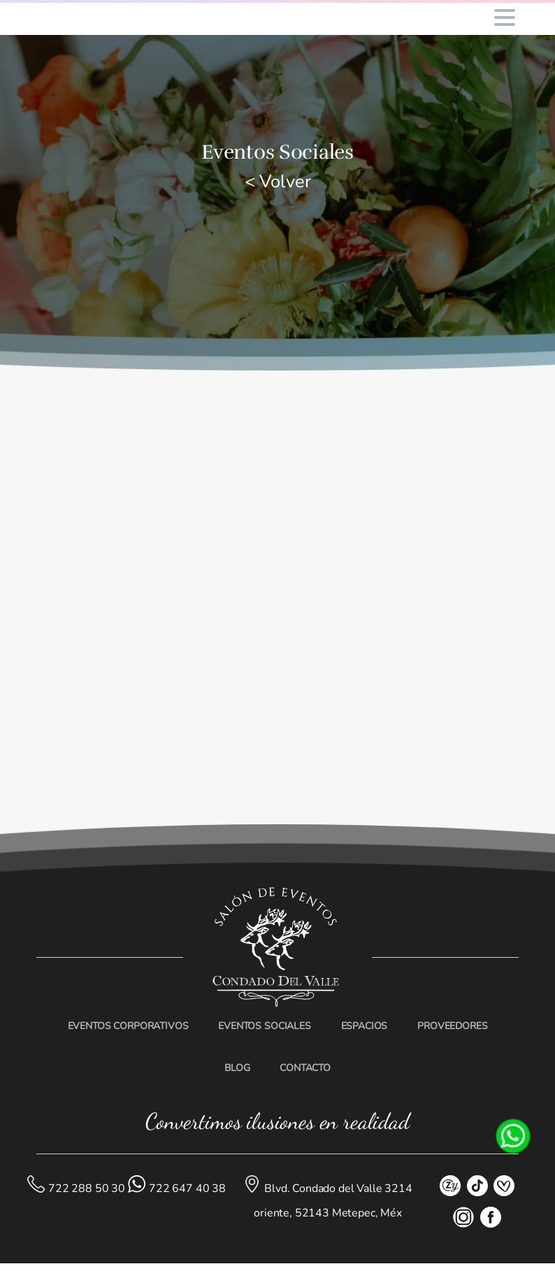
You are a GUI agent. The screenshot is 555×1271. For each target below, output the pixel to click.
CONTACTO (305, 1068)
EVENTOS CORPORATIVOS (128, 1026)
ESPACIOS (364, 1026)
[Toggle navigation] (505, 17)
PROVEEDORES (452, 1026)
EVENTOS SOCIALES (264, 1026)
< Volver (278, 181)
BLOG (237, 1068)
